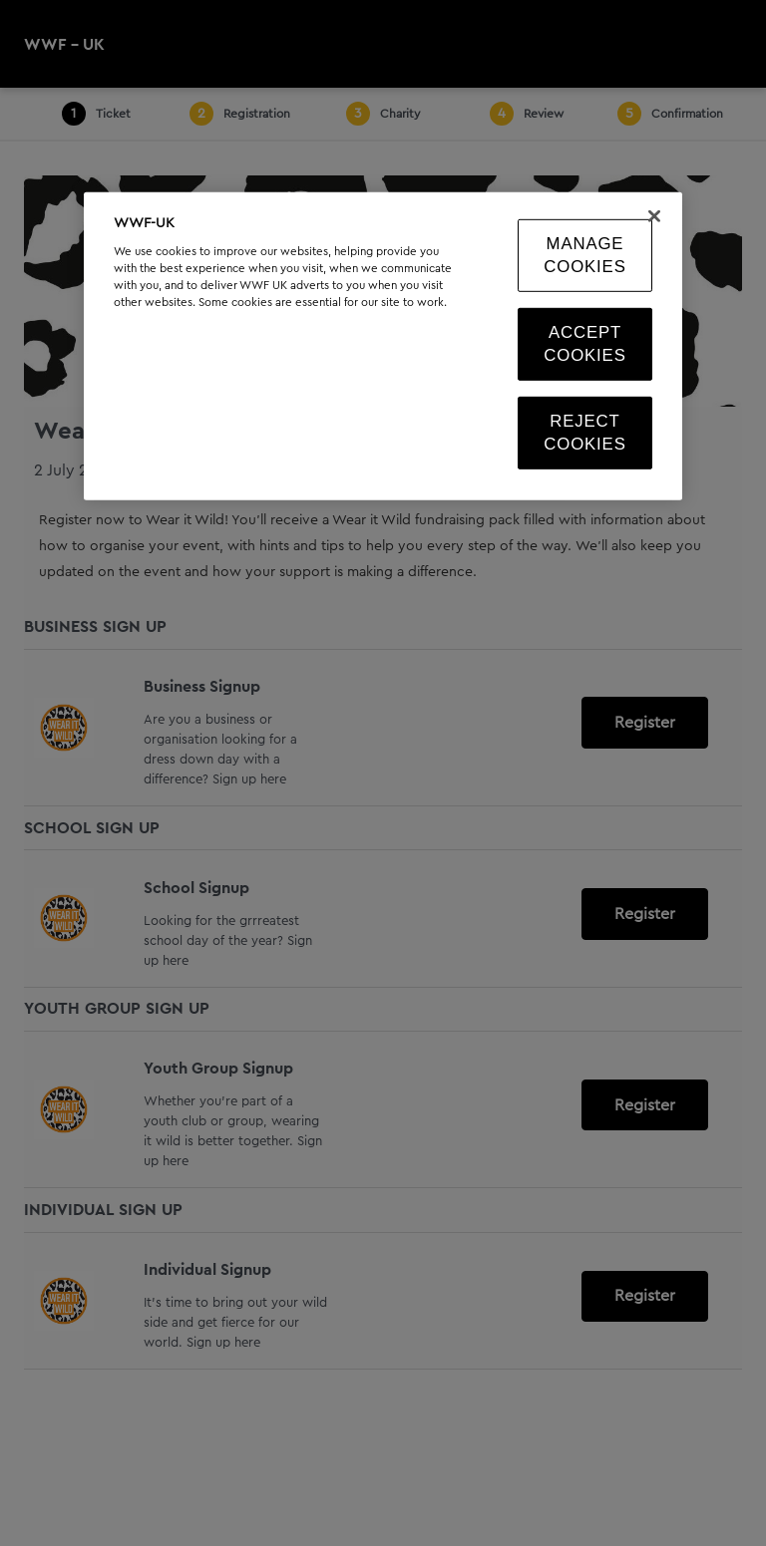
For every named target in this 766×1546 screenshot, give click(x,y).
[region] (383, 345)
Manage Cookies (584, 254)
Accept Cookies (584, 343)
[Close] (654, 215)
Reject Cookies (584, 433)
